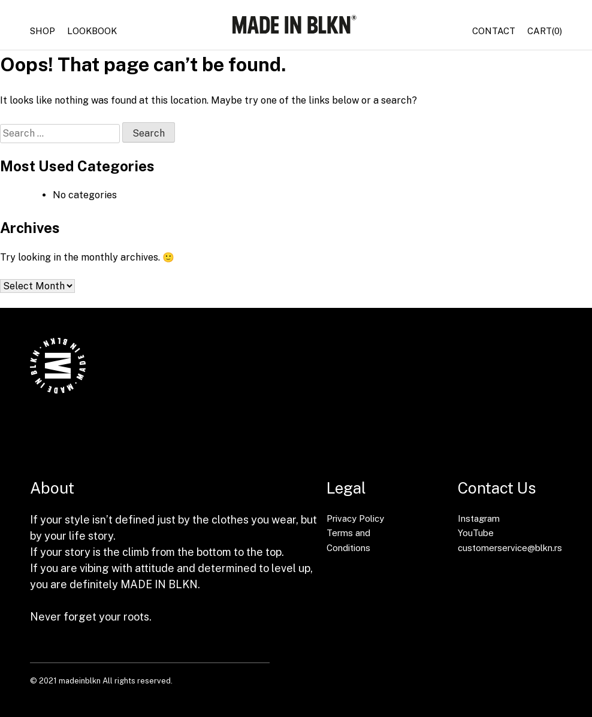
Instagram (479, 518)
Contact (493, 31)
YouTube (476, 533)
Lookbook (92, 31)
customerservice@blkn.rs (510, 548)
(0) (544, 31)
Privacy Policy (355, 518)
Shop (42, 31)
